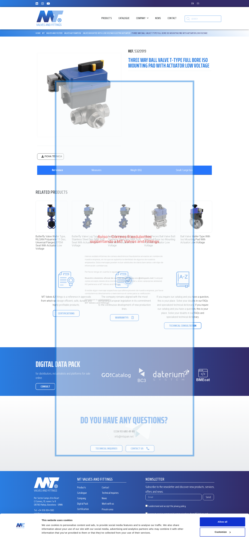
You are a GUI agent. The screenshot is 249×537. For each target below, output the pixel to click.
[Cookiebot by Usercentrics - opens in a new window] (20, 530)
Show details (49, 530)
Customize (223, 521)
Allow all (222, 511)
